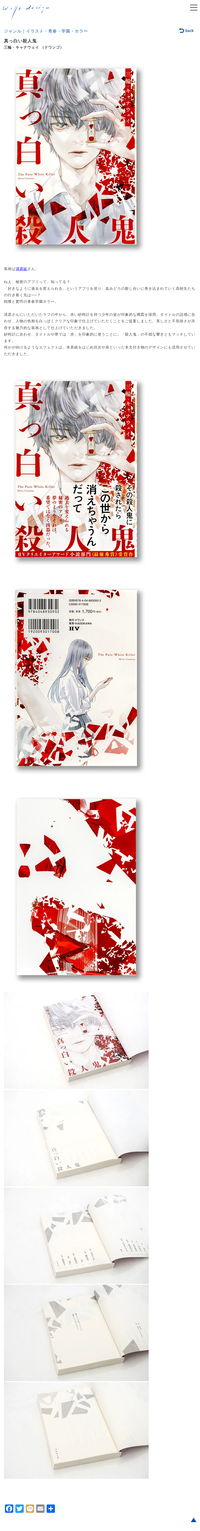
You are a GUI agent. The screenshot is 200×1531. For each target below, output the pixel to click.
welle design (26, 13)
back (186, 31)
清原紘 (21, 269)
